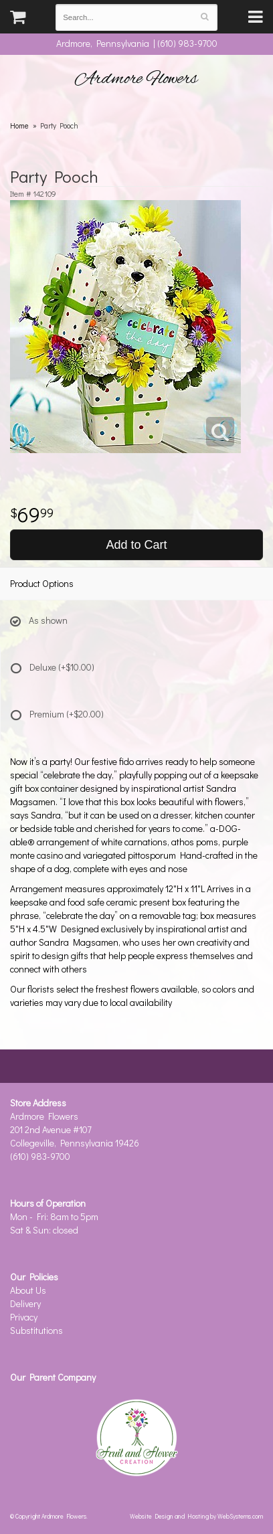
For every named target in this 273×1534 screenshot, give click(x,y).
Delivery (25, 1303)
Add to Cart (136, 544)
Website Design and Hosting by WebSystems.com (196, 1516)
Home (19, 125)
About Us (28, 1290)
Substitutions (36, 1330)
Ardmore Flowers (136, 79)
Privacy (23, 1316)
